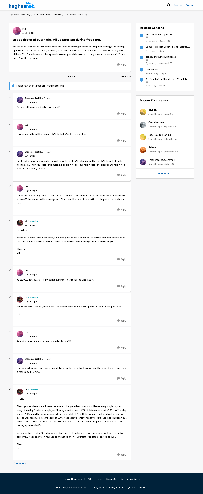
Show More (20, 463)
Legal (99, 479)
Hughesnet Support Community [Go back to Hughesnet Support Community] (48, 14)
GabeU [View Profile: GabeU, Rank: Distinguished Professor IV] (162, 50)
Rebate (152, 147)
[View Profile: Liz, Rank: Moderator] (20, 223)
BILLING (152, 109)
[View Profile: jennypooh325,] (143, 150)
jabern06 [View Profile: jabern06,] (168, 113)
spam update (153, 69)
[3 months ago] (155, 114)
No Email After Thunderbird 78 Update (166, 79)
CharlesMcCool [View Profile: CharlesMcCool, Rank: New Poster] (32, 98)
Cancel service (156, 122)
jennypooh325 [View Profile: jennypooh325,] (171, 151)
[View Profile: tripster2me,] (143, 125)
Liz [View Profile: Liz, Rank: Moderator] (26, 220)
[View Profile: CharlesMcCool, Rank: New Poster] (20, 100)
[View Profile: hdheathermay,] (143, 137)
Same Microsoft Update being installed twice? (167, 47)
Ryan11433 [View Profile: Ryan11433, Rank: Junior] (164, 40)
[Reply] (122, 64)
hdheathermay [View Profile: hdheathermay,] (171, 139)
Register (178, 5)
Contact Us (111, 479)
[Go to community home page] (22, 5)
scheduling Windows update (161, 56)
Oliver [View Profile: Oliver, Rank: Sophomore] (162, 85)
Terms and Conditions (72, 479)
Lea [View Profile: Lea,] (24, 28)
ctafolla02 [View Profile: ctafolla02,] (169, 164)
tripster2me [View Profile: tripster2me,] (170, 126)
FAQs (89, 479)
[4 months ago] (155, 164)
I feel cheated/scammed (161, 160)
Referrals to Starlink (159, 134)
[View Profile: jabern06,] (143, 112)
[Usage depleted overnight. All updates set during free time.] (31, 102)
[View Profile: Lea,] (17, 31)
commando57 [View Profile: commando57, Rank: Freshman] (165, 63)
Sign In (189, 5)
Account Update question (159, 34)
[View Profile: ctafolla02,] (143, 162)
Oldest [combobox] (126, 77)
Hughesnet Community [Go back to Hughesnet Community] (19, 14)
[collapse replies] (10, 98)
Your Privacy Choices (131, 479)
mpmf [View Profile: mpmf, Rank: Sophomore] (164, 73)
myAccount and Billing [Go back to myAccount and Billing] (77, 14)
